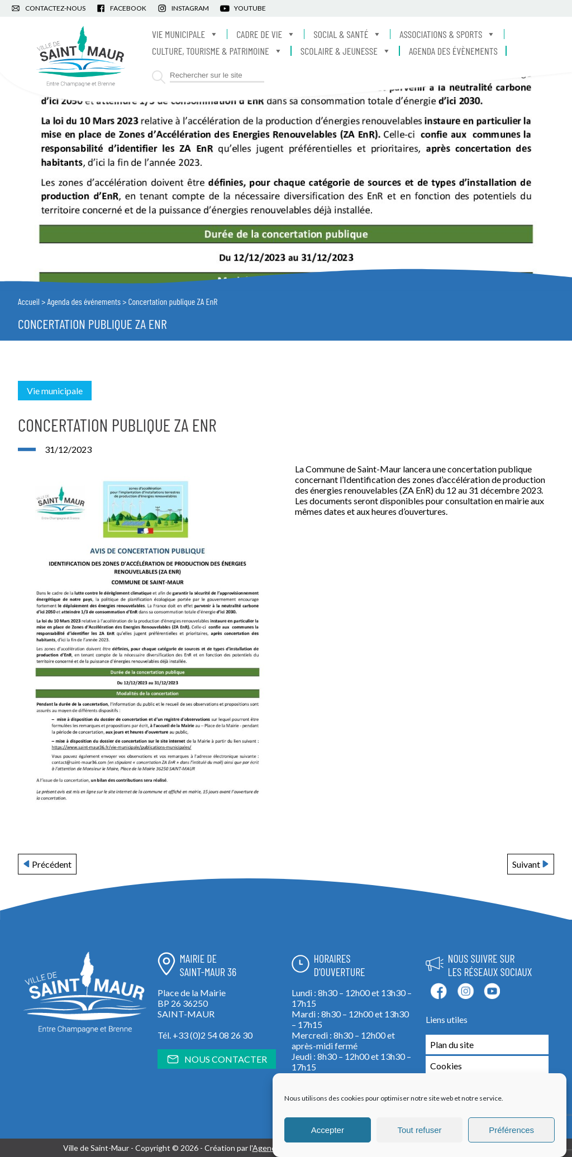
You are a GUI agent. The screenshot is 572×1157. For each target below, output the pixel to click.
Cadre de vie (265, 34)
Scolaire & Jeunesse (346, 50)
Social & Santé (347, 34)
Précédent (52, 864)
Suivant (526, 864)
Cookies (446, 1065)
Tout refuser (419, 1130)
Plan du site (452, 1044)
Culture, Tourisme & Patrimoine (217, 50)
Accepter (327, 1130)
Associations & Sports (447, 34)
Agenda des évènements (453, 51)
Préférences (511, 1130)
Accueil (29, 301)
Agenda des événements (84, 301)
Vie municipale (185, 34)
